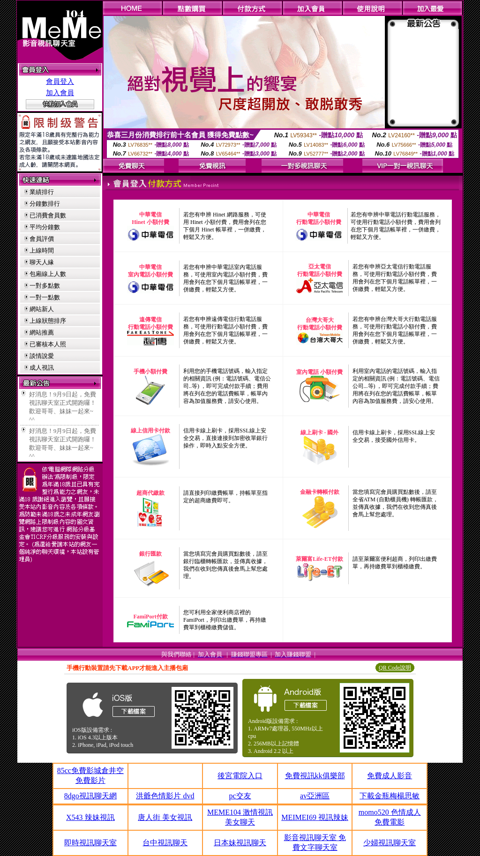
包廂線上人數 (48, 273)
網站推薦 (42, 332)
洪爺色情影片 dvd (165, 796)
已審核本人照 (48, 344)
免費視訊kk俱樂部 (315, 776)
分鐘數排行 (45, 203)
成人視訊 (42, 367)
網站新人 (42, 309)
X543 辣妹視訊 (90, 817)
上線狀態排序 (48, 320)
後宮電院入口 (240, 776)
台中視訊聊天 (165, 843)
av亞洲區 (315, 796)
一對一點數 (45, 297)
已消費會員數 (48, 215)
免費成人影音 (389, 776)
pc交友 (240, 796)
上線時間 (42, 250)
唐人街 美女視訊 (165, 817)
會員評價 (42, 238)
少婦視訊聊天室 (389, 843)
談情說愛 (42, 355)
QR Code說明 (395, 667)
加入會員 (60, 93)
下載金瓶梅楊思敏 (390, 796)
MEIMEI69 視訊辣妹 (314, 817)
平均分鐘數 (45, 227)
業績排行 (42, 191)
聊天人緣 (42, 262)
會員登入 (60, 81)
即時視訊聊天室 (90, 843)
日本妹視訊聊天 (240, 843)
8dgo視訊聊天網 (90, 796)
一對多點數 (45, 285)
